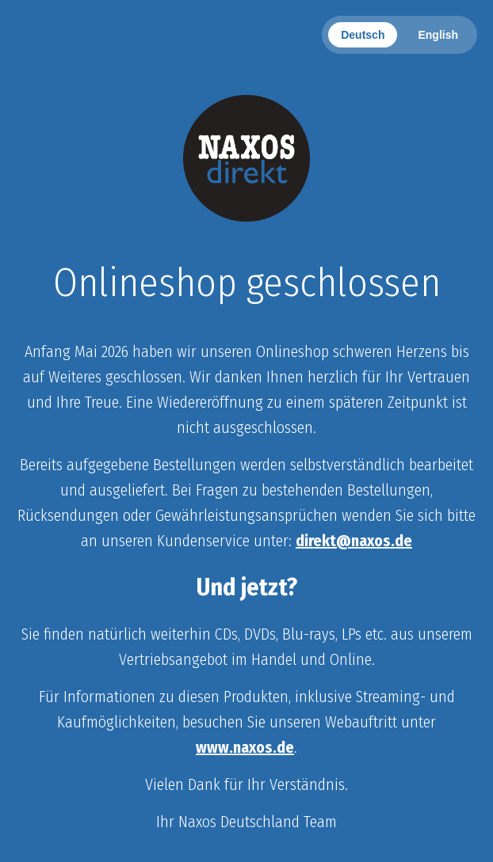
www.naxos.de (245, 747)
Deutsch (362, 34)
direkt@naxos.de (354, 540)
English (438, 34)
